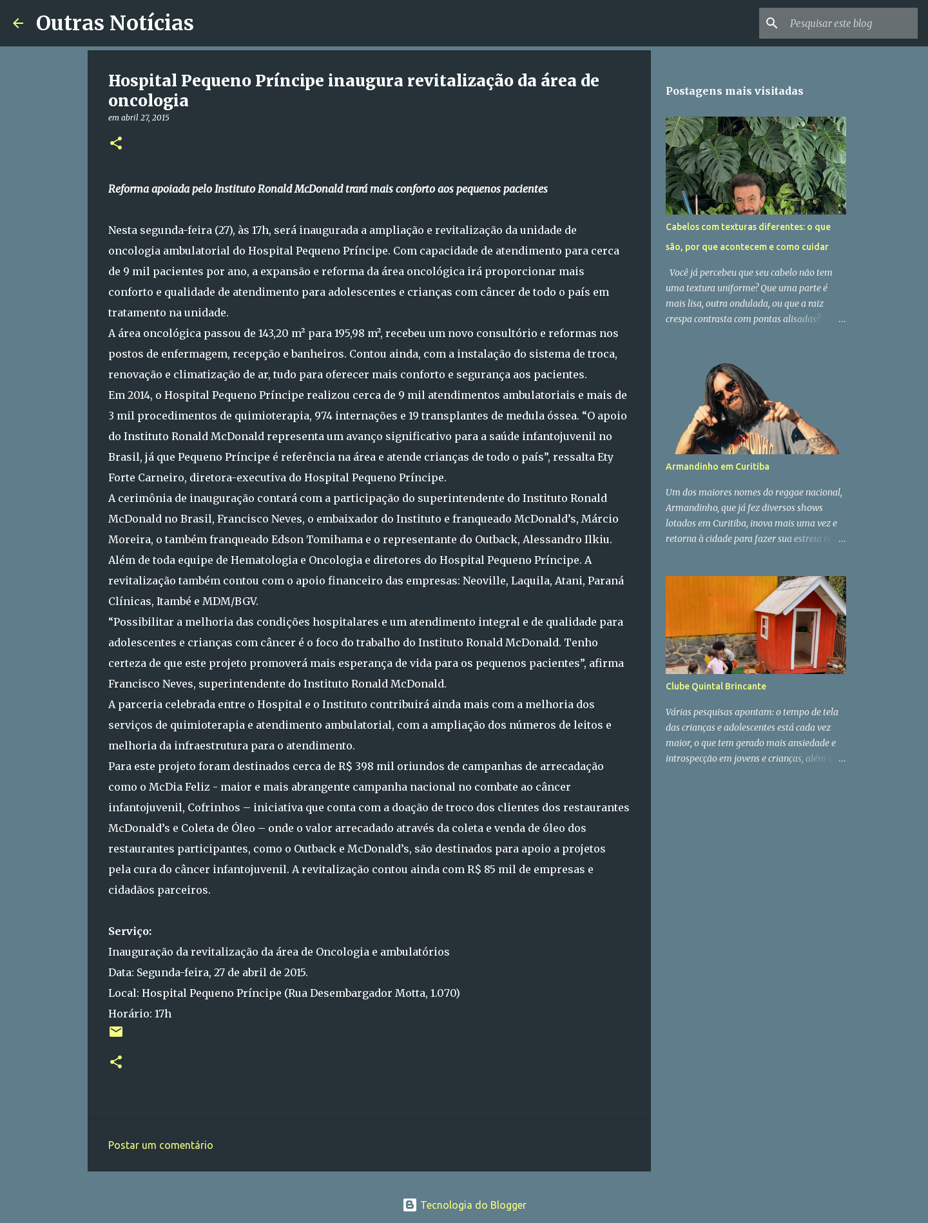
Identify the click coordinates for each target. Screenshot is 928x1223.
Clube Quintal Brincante (716, 686)
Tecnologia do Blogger (464, 1205)
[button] (116, 144)
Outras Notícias (115, 23)
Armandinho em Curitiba (717, 466)
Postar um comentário (160, 1145)
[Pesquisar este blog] (850, 23)
